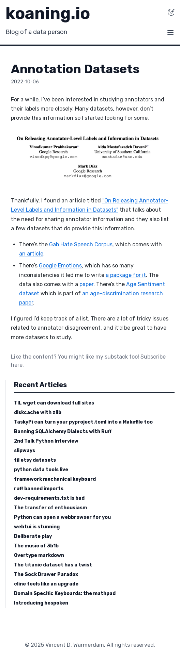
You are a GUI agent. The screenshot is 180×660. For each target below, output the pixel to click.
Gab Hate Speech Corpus (80, 244)
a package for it (126, 275)
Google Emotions (60, 265)
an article (31, 253)
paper (86, 284)
